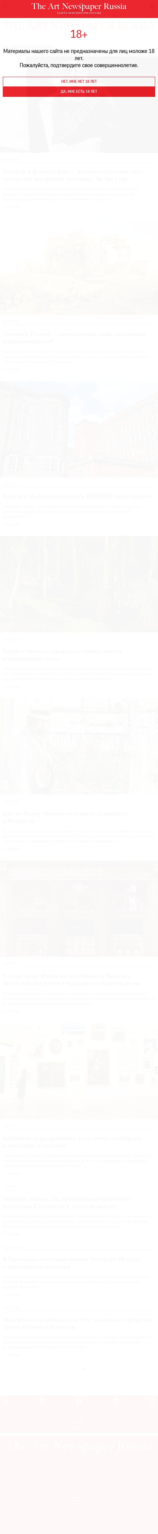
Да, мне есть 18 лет (79, 92)
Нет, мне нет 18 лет (79, 82)
